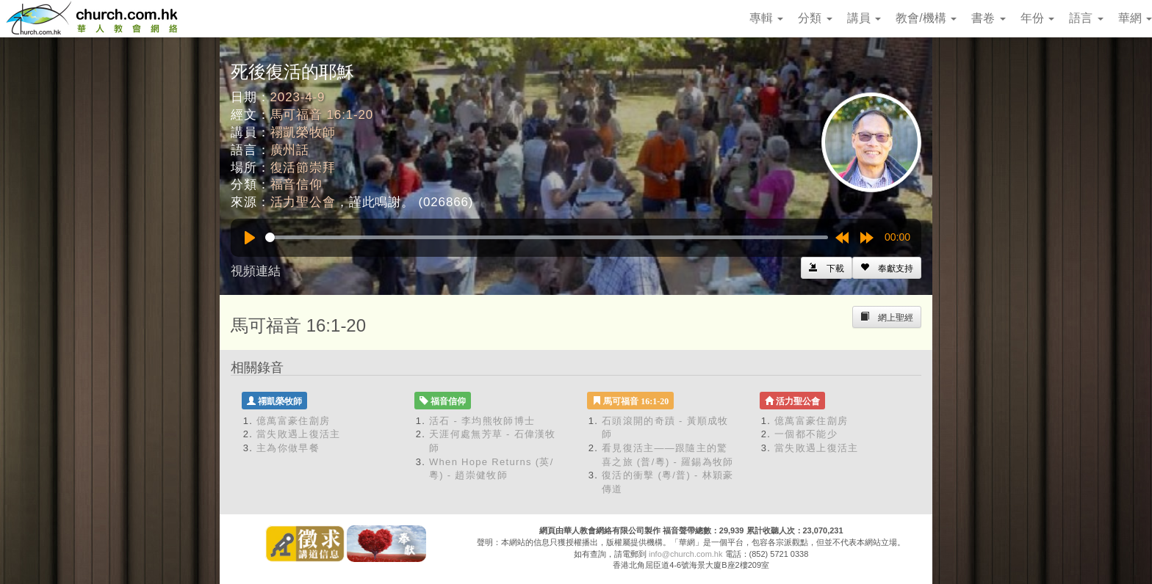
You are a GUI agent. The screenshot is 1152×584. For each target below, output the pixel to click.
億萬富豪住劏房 (293, 420)
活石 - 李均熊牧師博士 (482, 420)
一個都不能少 (806, 433)
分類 (815, 18)
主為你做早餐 (288, 447)
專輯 (766, 18)
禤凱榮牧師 (303, 132)
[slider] (546, 237)
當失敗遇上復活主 (298, 433)
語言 (1086, 18)
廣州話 (290, 150)
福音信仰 (296, 184)
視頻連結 (256, 271)
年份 (1037, 18)
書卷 (988, 18)
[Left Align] (886, 268)
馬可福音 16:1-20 (322, 115)
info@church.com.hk (685, 554)
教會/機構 (926, 18)
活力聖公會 (303, 202)
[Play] (250, 237)
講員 (864, 18)
